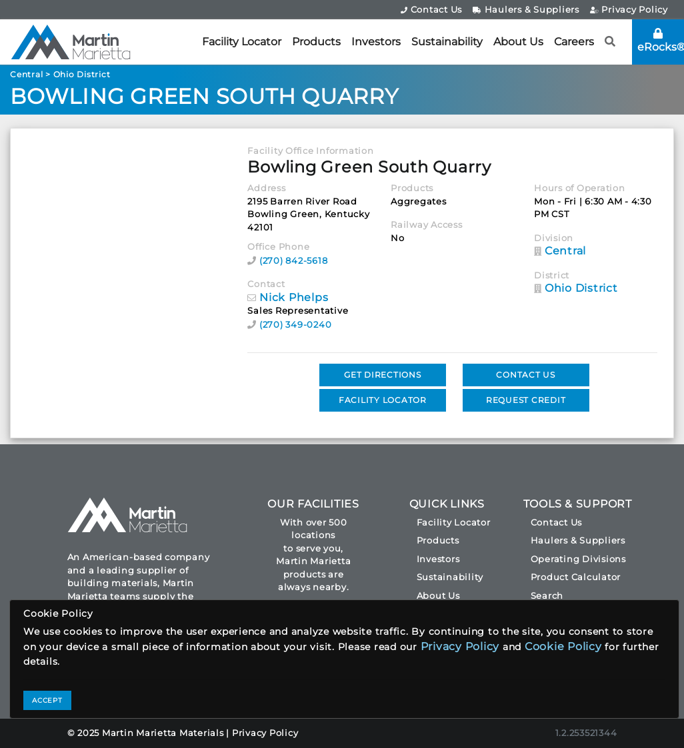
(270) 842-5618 (293, 260)
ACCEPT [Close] (47, 700)
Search (547, 595)
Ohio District (82, 74)
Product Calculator (576, 576)
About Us (518, 41)
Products (316, 41)
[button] (610, 42)
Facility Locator (241, 41)
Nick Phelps (293, 297)
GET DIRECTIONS (382, 375)
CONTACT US (525, 375)
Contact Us (431, 9)
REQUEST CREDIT (526, 400)
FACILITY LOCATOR (383, 400)
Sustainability (447, 41)
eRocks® (660, 40)
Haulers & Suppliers (526, 9)
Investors (376, 41)
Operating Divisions (578, 559)
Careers (574, 41)
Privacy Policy (629, 9)
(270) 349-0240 (295, 324)
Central (26, 74)
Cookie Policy (563, 646)
